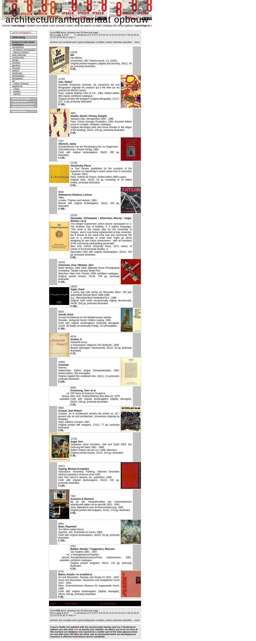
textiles (16, 91)
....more (136, 42)
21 (138, 35)
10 (104, 35)
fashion (16, 94)
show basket (71, 603)
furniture (16, 63)
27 (67, 37)
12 (110, 35)
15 (119, 35)
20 (134, 35)
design (15, 60)
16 (122, 35)
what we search (83, 25)
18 (128, 35)
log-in (53, 603)
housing (16, 68)
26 (63, 37)
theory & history (20, 52)
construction (18, 57)
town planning (19, 55)
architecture (18, 47)
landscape (17, 73)
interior (15, 70)
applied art (17, 86)
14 (116, 35)
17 (125, 35)
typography (17, 78)
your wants (42, 25)
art (13, 81)
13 (113, 35)
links (121, 25)
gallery (128, 25)
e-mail (97, 25)
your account (57, 25)
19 (131, 35)
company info (109, 25)
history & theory (20, 83)
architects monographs (24, 49)
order (69, 25)
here (76, 629)
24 (57, 37)
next (71, 37)
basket (30, 25)
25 (60, 37)
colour (15, 89)
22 (51, 37)
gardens (16, 65)
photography (18, 76)
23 (54, 37)
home (7, 25)
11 (107, 35)
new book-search (108, 603)
